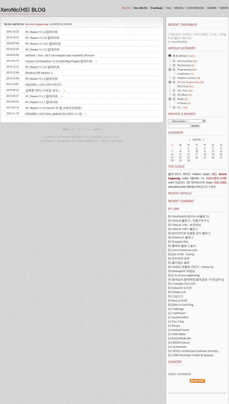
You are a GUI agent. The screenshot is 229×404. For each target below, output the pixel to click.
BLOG (126, 8)
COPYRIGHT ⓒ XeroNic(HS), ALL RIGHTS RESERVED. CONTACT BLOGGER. (82, 141)
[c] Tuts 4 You (176, 321)
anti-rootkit (173, 186)
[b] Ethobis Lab (177, 292)
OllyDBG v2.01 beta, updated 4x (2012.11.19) (53, 113)
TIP (188, 182)
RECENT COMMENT (181, 201)
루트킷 (186, 174)
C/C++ (207, 186)
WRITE (224, 8)
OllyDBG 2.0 (197, 178)
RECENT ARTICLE (179, 193)
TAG (168, 8)
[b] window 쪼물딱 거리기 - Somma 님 (191, 266)
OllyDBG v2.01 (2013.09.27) (43, 84)
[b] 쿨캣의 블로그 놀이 (182, 245)
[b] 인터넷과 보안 (179, 258)
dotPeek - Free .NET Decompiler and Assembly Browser (60, 55)
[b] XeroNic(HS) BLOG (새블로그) (188, 216)
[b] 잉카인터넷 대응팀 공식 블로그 (189, 233)
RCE (213, 186)
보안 (214, 174)
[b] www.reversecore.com (182, 250)
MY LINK (173, 209)
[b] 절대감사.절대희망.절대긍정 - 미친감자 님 (196, 279)
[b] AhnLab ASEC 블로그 (183, 229)
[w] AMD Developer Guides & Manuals (190, 355)
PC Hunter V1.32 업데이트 (42, 67)
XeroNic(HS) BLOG (22, 9)
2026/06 (196, 139)
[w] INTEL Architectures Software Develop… (194, 351)
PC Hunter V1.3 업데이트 (41, 78)
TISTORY (76, 136)
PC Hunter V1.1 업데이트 (41, 102)
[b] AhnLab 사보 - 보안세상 (184, 224)
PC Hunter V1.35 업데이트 (42, 37)
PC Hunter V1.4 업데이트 (41, 32)
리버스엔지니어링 (216, 178)
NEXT (97, 129)
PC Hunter (207, 182)
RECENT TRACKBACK (182, 24)
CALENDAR (175, 132)
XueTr (171, 182)
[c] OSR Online (177, 334)
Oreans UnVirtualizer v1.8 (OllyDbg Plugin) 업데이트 (59, 61)
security (182, 186)
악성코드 (180, 182)
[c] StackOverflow (178, 317)
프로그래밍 (220, 182)
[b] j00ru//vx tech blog (180, 304)
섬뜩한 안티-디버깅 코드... (43, 90)
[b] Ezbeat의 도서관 (180, 288)
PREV (66, 129)
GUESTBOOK (195, 8)
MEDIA (178, 8)
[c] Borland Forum (178, 330)
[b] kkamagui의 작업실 (181, 271)
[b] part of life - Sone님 (181, 254)
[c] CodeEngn (176, 309)
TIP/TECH (196, 182)
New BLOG (141, 8)
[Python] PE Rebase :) (39, 73)
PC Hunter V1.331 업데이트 (43, 43)
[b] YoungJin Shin (178, 241)
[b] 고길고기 (175, 296)
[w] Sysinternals (177, 346)
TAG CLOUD (176, 166)
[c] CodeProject (177, 313)
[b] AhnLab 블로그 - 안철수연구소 (188, 220)
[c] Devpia (174, 325)
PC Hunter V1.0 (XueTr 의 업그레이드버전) (53, 108)
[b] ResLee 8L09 (177, 300)
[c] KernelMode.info (179, 338)
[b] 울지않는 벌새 (179, 262)
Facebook (156, 8)
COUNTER (174, 362)
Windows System (201, 174)
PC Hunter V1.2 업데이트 (41, 96)
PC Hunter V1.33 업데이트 (42, 49)
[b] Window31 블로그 (180, 237)
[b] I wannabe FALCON (181, 283)
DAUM (64, 136)
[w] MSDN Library (179, 342)
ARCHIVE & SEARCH (181, 114)
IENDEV (97, 136)
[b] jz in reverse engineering (184, 275)
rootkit (185, 178)
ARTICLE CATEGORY (181, 48)
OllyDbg (190, 186)
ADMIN (212, 8)
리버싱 (199, 186)
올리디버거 (174, 174)
